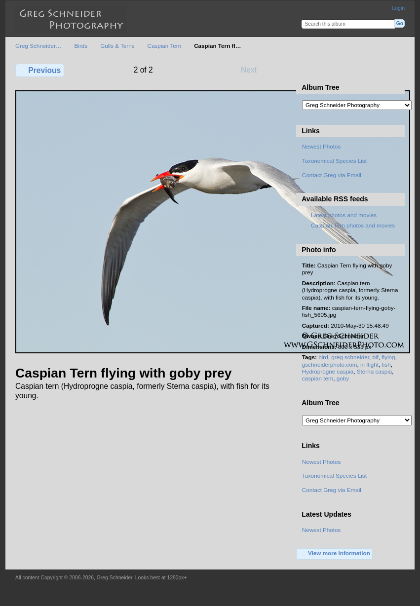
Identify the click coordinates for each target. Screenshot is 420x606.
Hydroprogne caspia (328, 371)
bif (375, 357)
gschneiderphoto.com (329, 364)
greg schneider (350, 357)
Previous (40, 70)
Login (398, 8)
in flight (369, 364)
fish (386, 364)
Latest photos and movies (344, 215)
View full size (307, 69)
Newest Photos (321, 146)
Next (253, 69)
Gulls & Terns (117, 45)
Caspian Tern (164, 45)
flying (388, 357)
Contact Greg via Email (331, 175)
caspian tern (318, 378)
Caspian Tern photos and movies (353, 225)
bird (323, 357)
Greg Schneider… (38, 45)
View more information (334, 554)
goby (343, 378)
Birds (81, 45)
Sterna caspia (374, 371)
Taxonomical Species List (334, 160)
